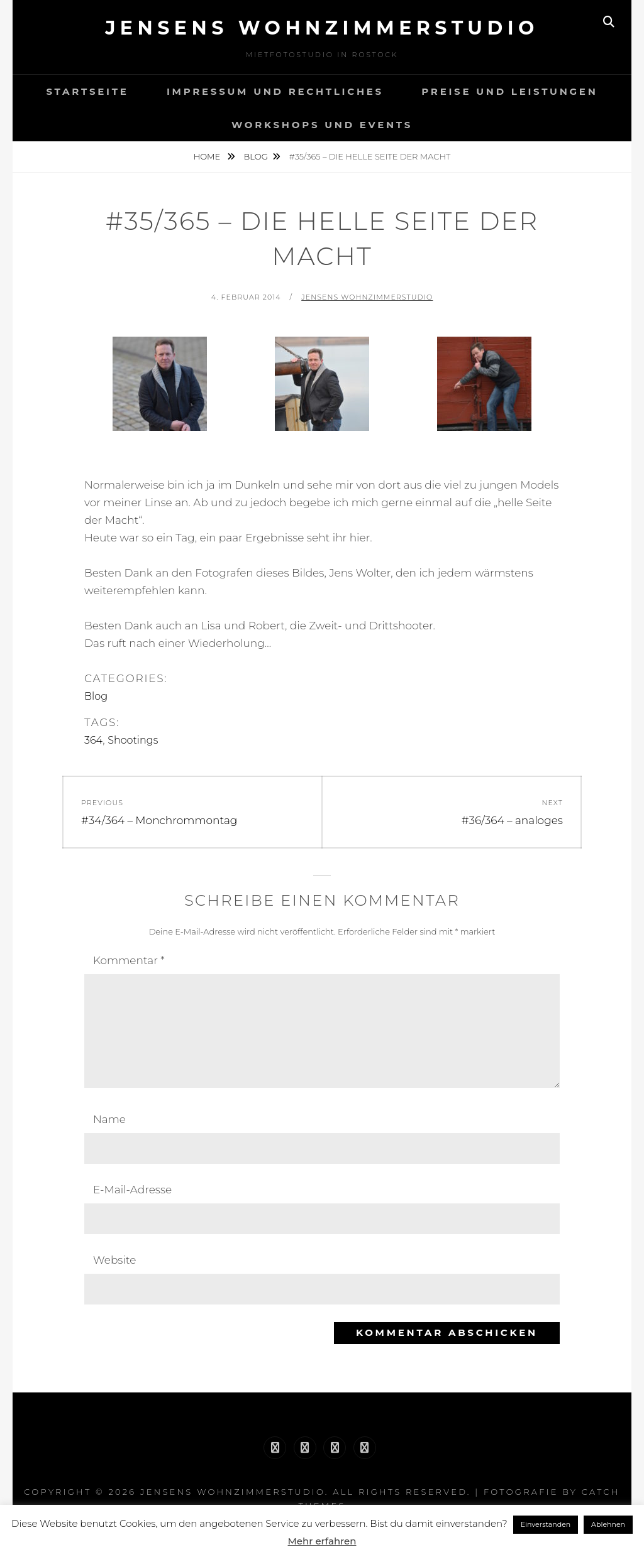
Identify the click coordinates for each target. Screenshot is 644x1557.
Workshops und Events (322, 125)
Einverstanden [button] (546, 1524)
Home (208, 156)
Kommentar (129, 960)
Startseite (87, 91)
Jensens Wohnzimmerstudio (322, 28)
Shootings (133, 740)
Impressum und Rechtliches (275, 91)
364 (93, 740)
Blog (256, 156)
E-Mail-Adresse (132, 1189)
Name (109, 1119)
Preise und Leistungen (509, 91)
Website (114, 1260)
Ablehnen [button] (608, 1524)
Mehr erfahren (322, 1541)
